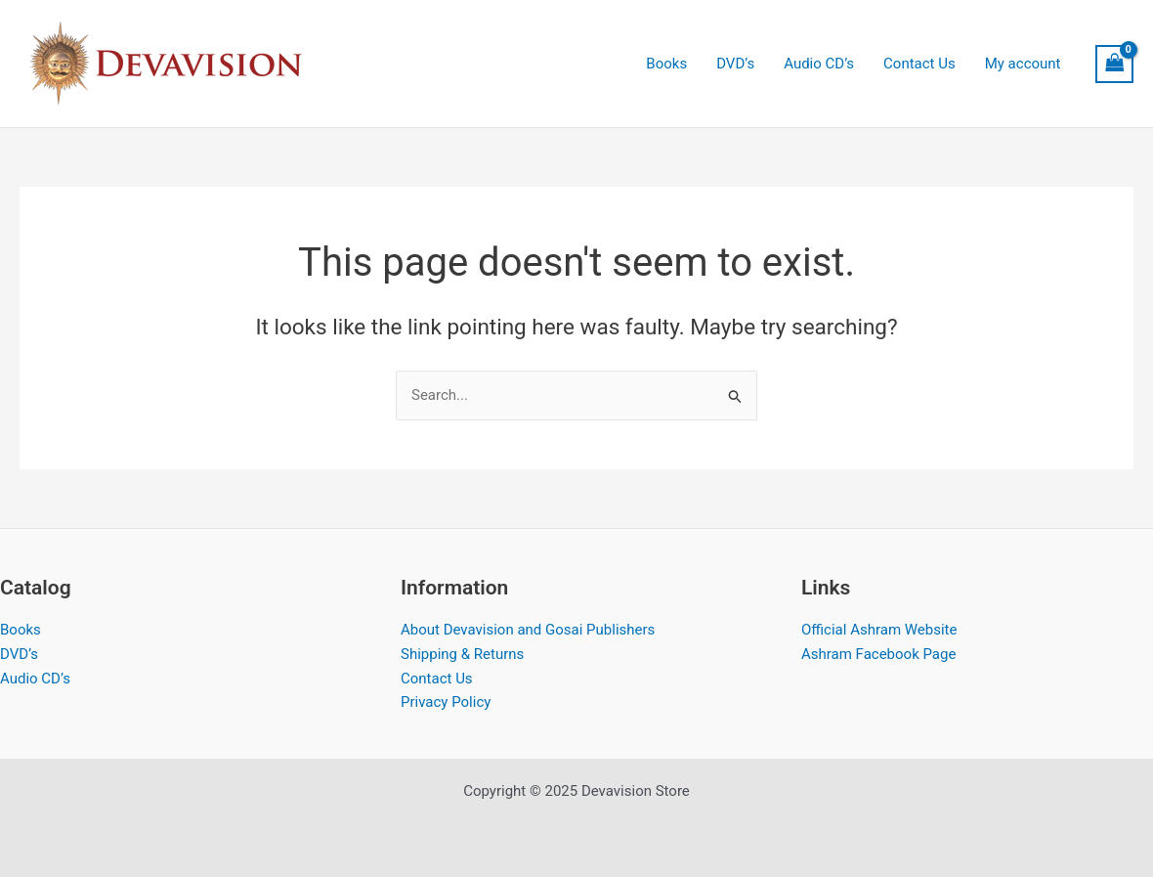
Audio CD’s (35, 678)
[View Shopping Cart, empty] (1114, 64)
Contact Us (437, 678)
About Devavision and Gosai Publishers (528, 629)
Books (20, 629)
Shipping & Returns (462, 654)
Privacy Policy (446, 702)
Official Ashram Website (879, 629)
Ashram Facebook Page (878, 654)
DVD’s (19, 654)
